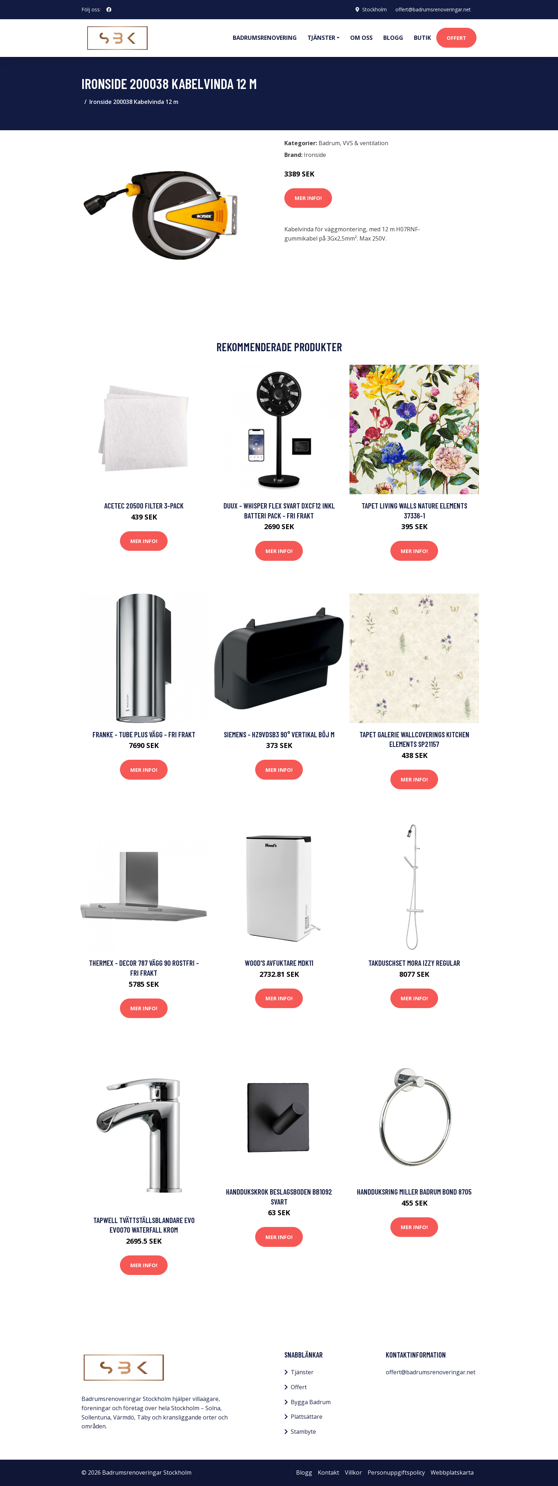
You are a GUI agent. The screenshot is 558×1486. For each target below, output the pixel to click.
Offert (456, 37)
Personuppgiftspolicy (396, 1472)
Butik (422, 38)
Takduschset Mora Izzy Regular (414, 962)
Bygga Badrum (311, 1402)
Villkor (353, 1472)
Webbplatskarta (452, 1472)
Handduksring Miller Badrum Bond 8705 (414, 1191)
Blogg (393, 38)
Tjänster (302, 1372)
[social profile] (109, 9)
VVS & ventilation (365, 143)
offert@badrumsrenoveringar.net (433, 9)
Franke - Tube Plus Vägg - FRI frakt (144, 734)
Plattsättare (306, 1417)
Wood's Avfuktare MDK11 (279, 962)
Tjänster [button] (321, 38)
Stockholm (374, 9)
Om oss (361, 38)
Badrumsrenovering (265, 38)
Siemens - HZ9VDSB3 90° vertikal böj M (279, 734)
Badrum (329, 143)
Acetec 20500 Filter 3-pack (144, 505)
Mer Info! (308, 197)
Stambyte (303, 1431)
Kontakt (328, 1472)
